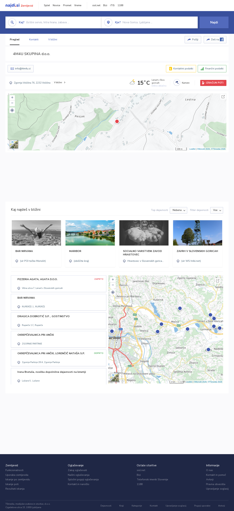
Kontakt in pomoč (216, 475)
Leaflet (192, 149)
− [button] (12, 103)
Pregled (14, 39)
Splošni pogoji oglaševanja (83, 479)
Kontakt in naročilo (78, 484)
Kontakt (154, 505)
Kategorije (137, 505)
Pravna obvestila (215, 484)
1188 (120, 5)
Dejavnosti (105, 505)
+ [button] (12, 98)
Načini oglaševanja (78, 475)
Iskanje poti (12, 484)
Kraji (121, 505)
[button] (12, 110)
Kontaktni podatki (183, 68)
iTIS (112, 5)
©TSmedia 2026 (218, 149)
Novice (56, 5)
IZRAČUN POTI (214, 82)
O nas (209, 470)
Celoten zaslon (223, 96)
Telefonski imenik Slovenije (152, 479)
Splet (47, 5)
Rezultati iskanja (14, 488)
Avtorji (210, 479)
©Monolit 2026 (203, 149)
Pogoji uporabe (202, 505)
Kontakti (33, 39)
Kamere (185, 82)
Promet (67, 5)
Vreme (77, 5)
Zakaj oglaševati (77, 470)
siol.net (96, 5)
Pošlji (195, 39)
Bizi (105, 5)
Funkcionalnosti (14, 470)
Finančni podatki (214, 68)
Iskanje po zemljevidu (17, 479)
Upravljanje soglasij (217, 488)
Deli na (217, 39)
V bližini (52, 39)
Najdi (214, 22)
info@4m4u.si (23, 68)
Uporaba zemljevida (16, 475)
